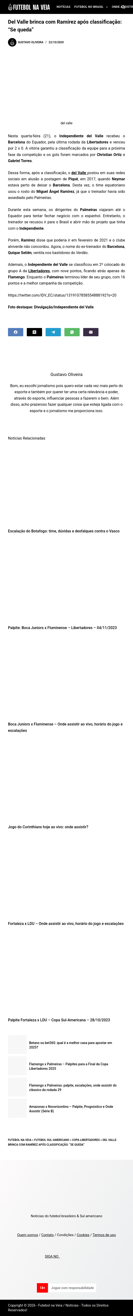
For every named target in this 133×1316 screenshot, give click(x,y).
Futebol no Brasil (92, 7)
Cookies (83, 1235)
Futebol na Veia (19, 1140)
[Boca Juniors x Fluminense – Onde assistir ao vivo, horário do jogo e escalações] (66, 677)
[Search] (123, 7)
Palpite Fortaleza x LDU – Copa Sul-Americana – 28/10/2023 (59, 1020)
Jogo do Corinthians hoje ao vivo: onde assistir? (48, 827)
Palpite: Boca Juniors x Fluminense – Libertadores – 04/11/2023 (62, 628)
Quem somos (27, 1235)
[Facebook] (15, 332)
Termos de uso (104, 1235)
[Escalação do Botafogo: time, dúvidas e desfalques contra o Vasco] (66, 484)
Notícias (63, 7)
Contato (47, 1235)
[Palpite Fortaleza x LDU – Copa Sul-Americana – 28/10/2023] (66, 973)
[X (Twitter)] (34, 332)
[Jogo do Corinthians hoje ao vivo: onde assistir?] (66, 780)
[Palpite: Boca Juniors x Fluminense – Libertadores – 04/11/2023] (66, 581)
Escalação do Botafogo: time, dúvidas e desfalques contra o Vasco (64, 531)
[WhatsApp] (72, 332)
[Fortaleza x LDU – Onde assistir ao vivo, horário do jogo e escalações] (66, 876)
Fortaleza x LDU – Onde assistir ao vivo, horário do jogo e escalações (66, 923)
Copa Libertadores (86, 1140)
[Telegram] (53, 332)
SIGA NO (52, 1256)
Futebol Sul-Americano (51, 1140)
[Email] (90, 332)
